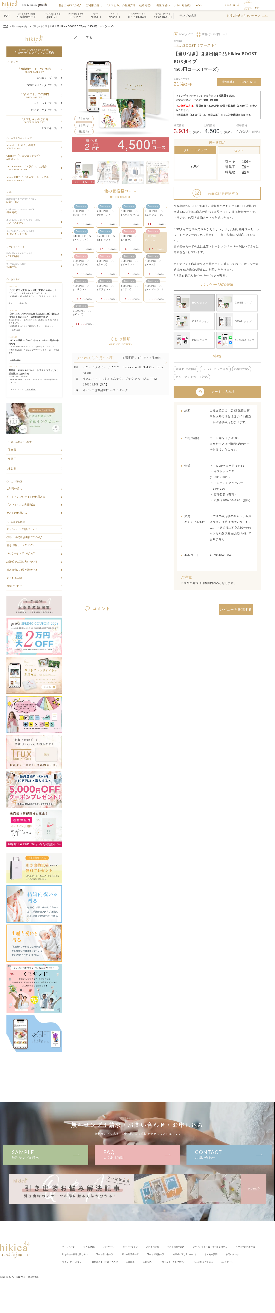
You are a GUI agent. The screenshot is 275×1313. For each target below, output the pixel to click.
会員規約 (226, 1261)
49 (244, 173)
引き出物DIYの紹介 (73, 5)
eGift (202, 5)
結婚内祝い (149, 5)
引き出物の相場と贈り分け (112, 1254)
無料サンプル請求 (45, 1154)
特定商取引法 (176, 1261)
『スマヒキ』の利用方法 (123, 5)
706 (194, 166)
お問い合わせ (229, 1154)
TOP (5, 26)
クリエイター (79, 1269)
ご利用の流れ (97, 5)
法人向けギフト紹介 (116, 1269)
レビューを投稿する (236, 608)
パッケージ (118, 1246)
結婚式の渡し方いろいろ (244, 1254)
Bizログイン (145, 1269)
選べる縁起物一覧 (210, 1254)
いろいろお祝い (186, 5)
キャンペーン (70, 1246)
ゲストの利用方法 (198, 1246)
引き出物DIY (95, 1246)
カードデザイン (143, 1246)
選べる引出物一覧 (148, 1254)
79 (244, 167)
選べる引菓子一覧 (179, 1254)
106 (246, 160)
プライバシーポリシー (137, 1261)
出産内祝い (166, 5)
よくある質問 (137, 1154)
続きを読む (23, 303)
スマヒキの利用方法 (74, 1254)
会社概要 (206, 1261)
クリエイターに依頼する (239, 1246)
